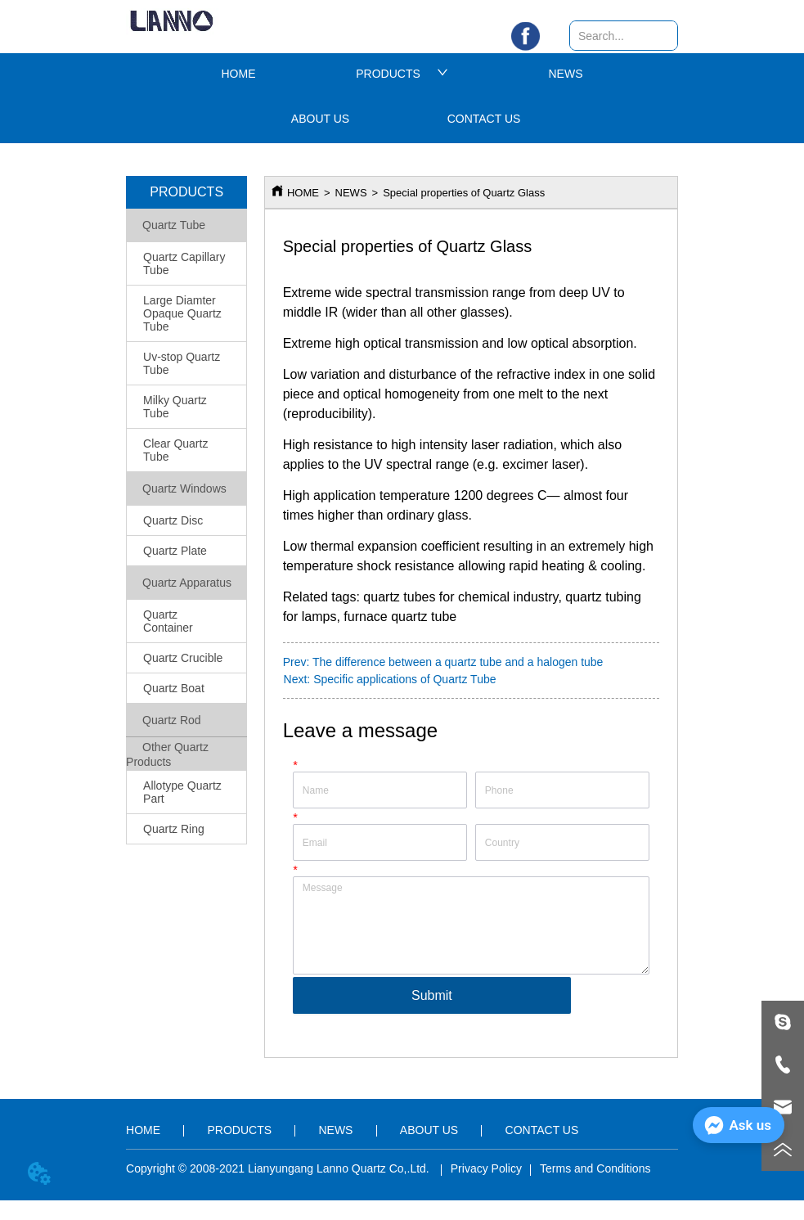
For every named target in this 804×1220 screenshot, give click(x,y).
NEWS (566, 73)
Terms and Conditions (595, 1168)
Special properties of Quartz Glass (464, 193)
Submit (431, 995)
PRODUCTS (402, 73)
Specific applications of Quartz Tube (404, 679)
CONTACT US (484, 118)
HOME (239, 73)
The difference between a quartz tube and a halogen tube (457, 662)
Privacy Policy (486, 1168)
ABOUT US (320, 118)
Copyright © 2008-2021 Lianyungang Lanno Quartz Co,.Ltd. (279, 1168)
